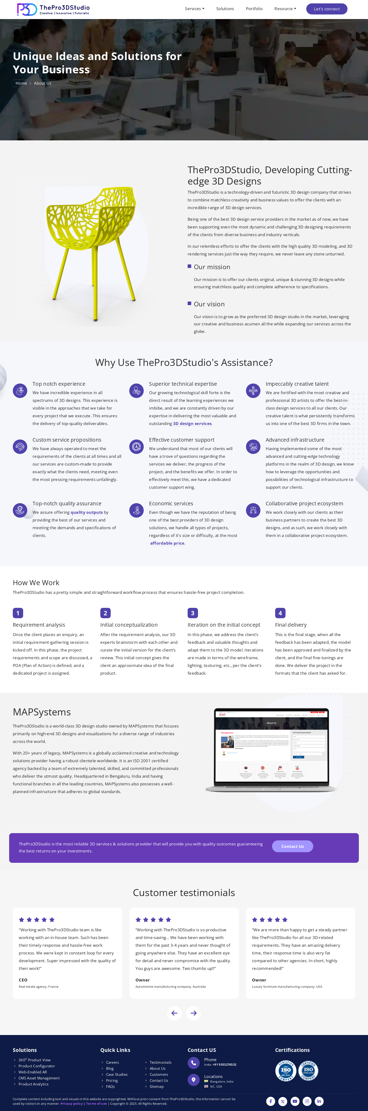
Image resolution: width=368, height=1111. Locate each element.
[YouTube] (295, 1102)
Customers (159, 1074)
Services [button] (193, 8)
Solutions (225, 8)
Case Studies (117, 1074)
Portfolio (254, 8)
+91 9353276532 (224, 1065)
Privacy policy (72, 1103)
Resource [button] (283, 8)
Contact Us (292, 846)
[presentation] (174, 1013)
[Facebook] (270, 1102)
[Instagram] (307, 1102)
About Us (157, 1068)
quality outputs (87, 512)
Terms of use (96, 1103)
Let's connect (327, 9)
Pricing (112, 1080)
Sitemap (157, 1086)
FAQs (110, 1086)
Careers (112, 1062)
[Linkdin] (319, 1102)
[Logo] (54, 9)
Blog (110, 1068)
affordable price (167, 543)
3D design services (192, 423)
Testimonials (161, 1062)
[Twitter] (282, 1102)
